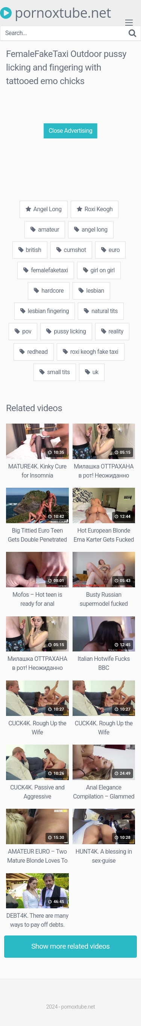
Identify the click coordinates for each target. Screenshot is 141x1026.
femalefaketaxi (45, 270)
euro (110, 249)
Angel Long (44, 209)
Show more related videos (70, 946)
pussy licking (66, 331)
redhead (33, 351)
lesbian (91, 290)
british (29, 249)
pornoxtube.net (55, 13)
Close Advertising (70, 130)
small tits (54, 372)
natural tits (101, 311)
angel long (91, 229)
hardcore (49, 290)
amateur (44, 229)
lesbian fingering (44, 311)
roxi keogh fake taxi (90, 351)
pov (23, 331)
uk (92, 372)
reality (112, 331)
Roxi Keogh (95, 209)
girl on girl (99, 270)
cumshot (71, 249)
